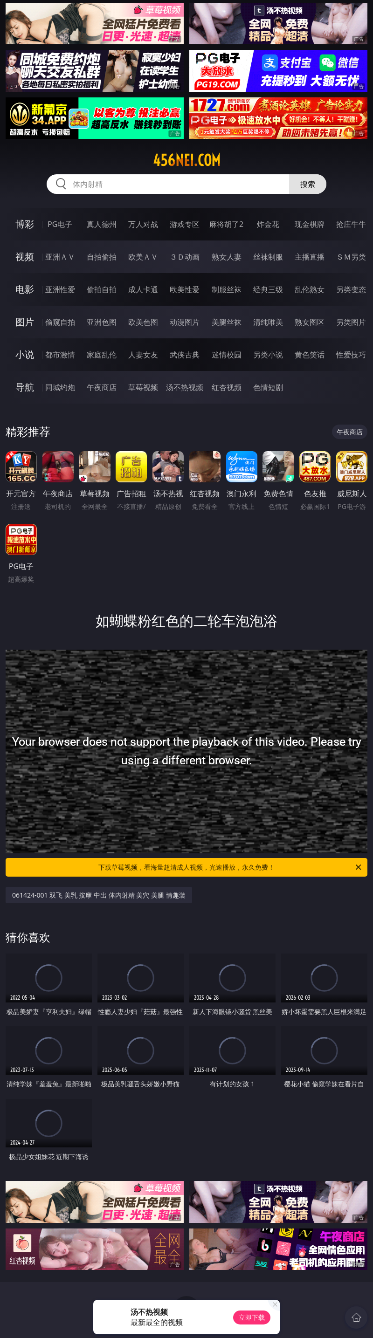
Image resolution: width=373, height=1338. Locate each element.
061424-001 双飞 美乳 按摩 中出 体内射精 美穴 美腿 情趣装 (99, 895)
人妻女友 (143, 355)
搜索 (307, 184)
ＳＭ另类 (351, 257)
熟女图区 (310, 322)
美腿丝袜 (227, 322)
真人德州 (102, 224)
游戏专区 (185, 224)
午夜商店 (102, 387)
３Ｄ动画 (185, 257)
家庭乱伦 (102, 355)
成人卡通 (143, 289)
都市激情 (60, 355)
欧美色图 (143, 322)
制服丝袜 (227, 289)
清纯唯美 (268, 322)
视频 (24, 256)
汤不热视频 (184, 387)
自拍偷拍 (102, 257)
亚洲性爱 (60, 289)
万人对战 (143, 224)
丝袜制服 (268, 257)
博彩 (24, 224)
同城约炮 (60, 387)
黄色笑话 (310, 355)
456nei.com (187, 160)
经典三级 (268, 289)
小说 (24, 354)
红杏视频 (227, 387)
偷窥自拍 (60, 322)
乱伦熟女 (310, 289)
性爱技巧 (351, 355)
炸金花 (268, 224)
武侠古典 (185, 355)
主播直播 (310, 257)
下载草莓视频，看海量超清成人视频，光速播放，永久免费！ (230, 867)
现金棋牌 (310, 224)
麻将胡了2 (226, 224)
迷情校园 (227, 355)
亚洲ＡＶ (60, 257)
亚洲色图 (102, 322)
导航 (24, 387)
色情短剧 (268, 387)
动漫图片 (185, 322)
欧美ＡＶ (143, 257)
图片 (24, 322)
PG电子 (60, 224)
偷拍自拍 (102, 289)
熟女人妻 (227, 257)
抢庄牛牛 (351, 224)
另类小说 (268, 355)
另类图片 (351, 322)
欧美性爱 (185, 289)
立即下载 (252, 1317)
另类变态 (351, 289)
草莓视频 (143, 387)
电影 (24, 289)
